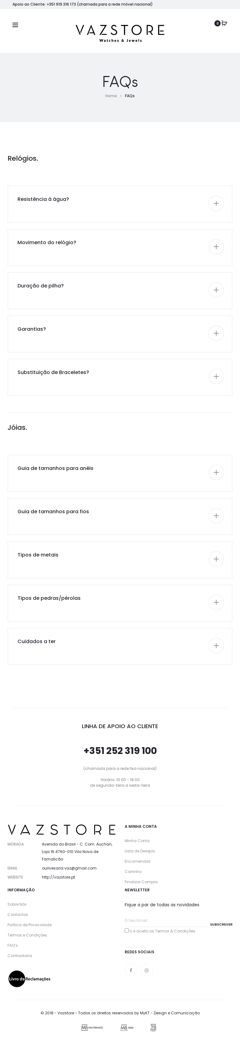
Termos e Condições (27, 935)
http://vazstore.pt (58, 877)
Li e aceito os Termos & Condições (162, 931)
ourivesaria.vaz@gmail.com (69, 868)
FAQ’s (13, 945)
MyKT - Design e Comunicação (170, 1013)
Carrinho (133, 871)
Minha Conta (137, 840)
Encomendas (138, 861)
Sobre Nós (17, 904)
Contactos (18, 914)
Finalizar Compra (141, 881)
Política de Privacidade (30, 924)
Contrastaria (20, 955)
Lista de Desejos (140, 851)
